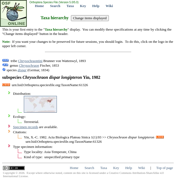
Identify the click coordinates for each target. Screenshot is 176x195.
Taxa (70, 6)
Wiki (109, 6)
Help (95, 6)
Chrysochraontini (30, 61)
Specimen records (25, 127)
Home (39, 6)
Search (55, 6)
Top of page (164, 168)
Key (83, 6)
